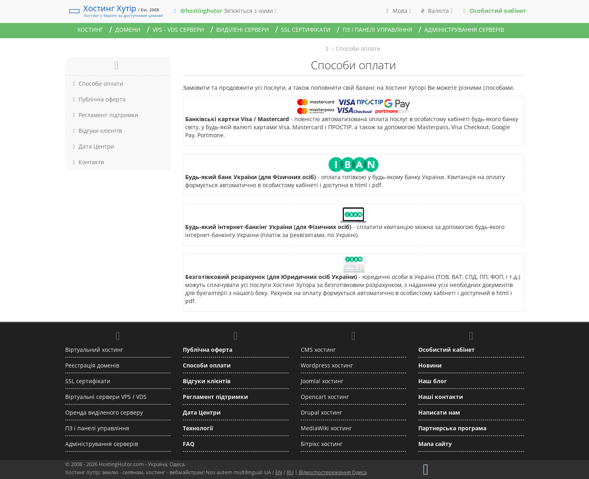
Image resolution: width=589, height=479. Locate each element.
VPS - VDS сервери (178, 29)
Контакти (87, 162)
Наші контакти (440, 397)
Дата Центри (92, 146)
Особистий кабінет (446, 349)
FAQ (188, 444)
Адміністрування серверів (464, 29)
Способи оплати (97, 83)
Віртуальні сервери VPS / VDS (106, 397)
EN (278, 472)
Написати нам (439, 412)
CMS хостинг (318, 349)
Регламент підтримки (104, 115)
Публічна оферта (98, 99)
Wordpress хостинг (327, 365)
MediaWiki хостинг (326, 428)
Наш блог (432, 381)
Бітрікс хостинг (322, 444)
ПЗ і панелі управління (377, 29)
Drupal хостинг (321, 412)
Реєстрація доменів (92, 365)
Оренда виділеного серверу (104, 412)
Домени (128, 29)
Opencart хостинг (325, 397)
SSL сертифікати (306, 29)
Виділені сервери (242, 29)
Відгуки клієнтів (96, 130)
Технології (198, 428)
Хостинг (90, 29)
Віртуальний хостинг (94, 349)
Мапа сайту (435, 444)
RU (290, 472)
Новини (430, 365)
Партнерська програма (452, 428)
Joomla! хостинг (322, 381)
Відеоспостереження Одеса (333, 472)
